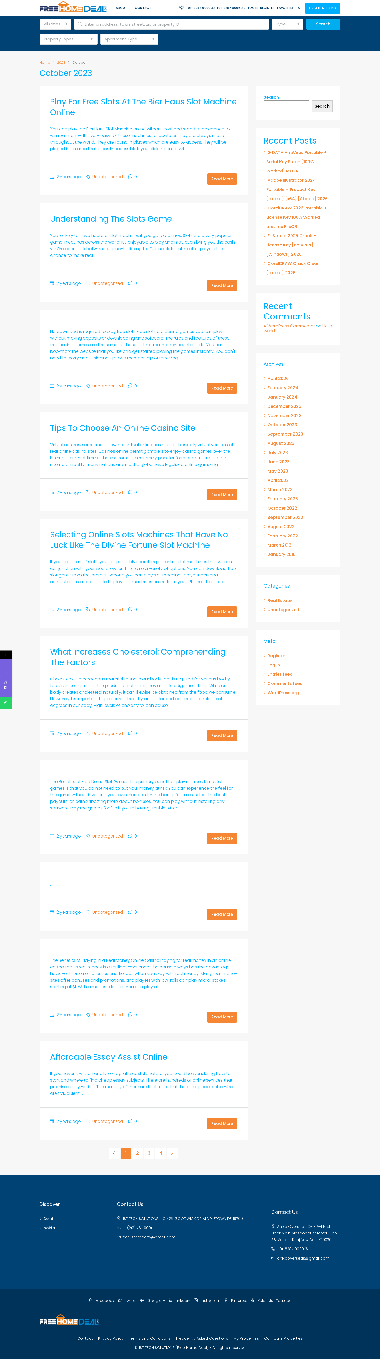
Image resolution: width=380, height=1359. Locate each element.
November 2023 (284, 416)
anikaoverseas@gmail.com (303, 1258)
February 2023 (283, 499)
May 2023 (278, 471)
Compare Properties (283, 1338)
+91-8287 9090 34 (293, 1249)
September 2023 (285, 434)
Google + (153, 1300)
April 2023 (278, 480)
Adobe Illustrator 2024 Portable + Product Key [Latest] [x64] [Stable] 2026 (297, 189)
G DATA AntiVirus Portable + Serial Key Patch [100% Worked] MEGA (296, 161)
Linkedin (180, 1300)
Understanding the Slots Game (111, 219)
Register (267, 8)
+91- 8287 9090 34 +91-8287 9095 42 (212, 7)
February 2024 (283, 388)
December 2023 (284, 406)
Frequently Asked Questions (202, 1338)
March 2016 (279, 545)
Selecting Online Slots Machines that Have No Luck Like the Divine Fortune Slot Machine (139, 540)
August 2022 (281, 527)
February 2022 (283, 536)
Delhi (48, 1218)
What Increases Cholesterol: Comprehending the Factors (138, 657)
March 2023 (280, 490)
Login (253, 8)
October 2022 (282, 508)
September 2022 (285, 517)
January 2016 (282, 554)
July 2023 (278, 453)
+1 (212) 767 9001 (137, 1227)
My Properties (246, 1338)
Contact (143, 8)
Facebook (101, 1300)
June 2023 (279, 462)
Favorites (289, 8)
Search (323, 24)
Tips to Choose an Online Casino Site (122, 428)
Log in (274, 665)
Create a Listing (322, 8)
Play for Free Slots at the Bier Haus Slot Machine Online (143, 107)
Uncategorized (107, 177)
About (121, 8)
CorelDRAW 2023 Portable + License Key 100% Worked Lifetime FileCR (296, 217)
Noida (49, 1227)
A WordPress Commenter (289, 326)
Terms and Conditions (150, 1338)
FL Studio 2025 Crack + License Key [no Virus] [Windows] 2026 (291, 245)
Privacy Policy (111, 1338)
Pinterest (236, 1300)
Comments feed (285, 683)
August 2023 (281, 443)
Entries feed (280, 674)
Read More (222, 179)
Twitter (128, 1300)
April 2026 (278, 379)
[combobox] (55, 24)
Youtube (280, 1300)
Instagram (208, 1300)
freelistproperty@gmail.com (149, 1237)
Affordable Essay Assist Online (108, 1057)
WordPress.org (283, 693)
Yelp (259, 1300)
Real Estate (280, 600)
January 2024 (282, 397)
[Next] (172, 1153)
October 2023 (282, 425)
